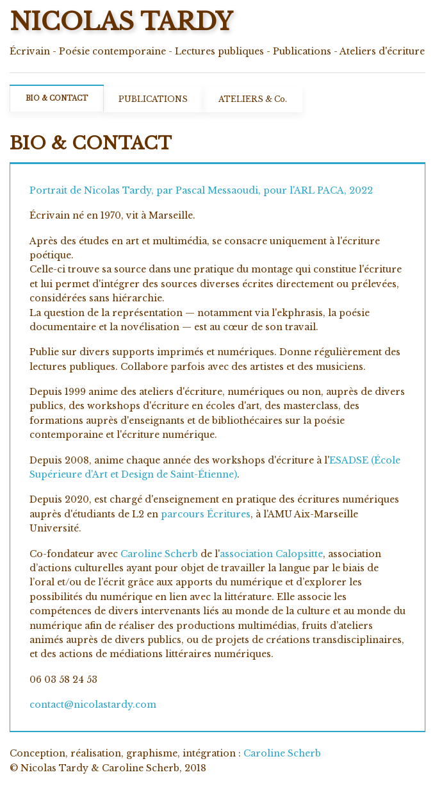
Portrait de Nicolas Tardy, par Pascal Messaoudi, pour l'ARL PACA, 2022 (201, 190)
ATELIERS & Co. (252, 99)
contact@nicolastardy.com (92, 704)
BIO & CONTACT (57, 98)
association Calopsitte (271, 554)
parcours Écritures (205, 514)
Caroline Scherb (159, 554)
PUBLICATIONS (153, 99)
